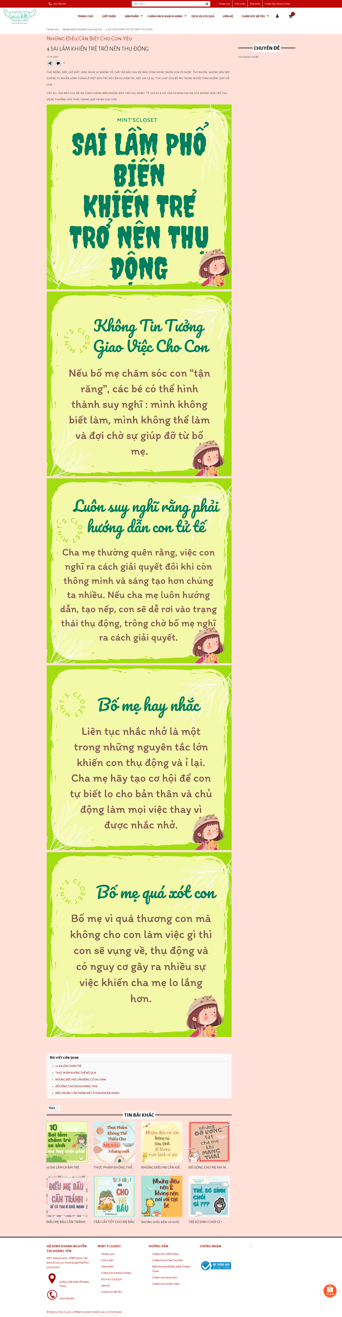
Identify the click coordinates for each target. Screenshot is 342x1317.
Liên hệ (105, 1285)
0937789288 (59, 3)
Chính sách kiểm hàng (166, 1283)
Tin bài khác (139, 1115)
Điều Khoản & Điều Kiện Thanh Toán (171, 1269)
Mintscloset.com (86, 1312)
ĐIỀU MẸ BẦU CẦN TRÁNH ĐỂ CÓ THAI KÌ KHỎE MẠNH (87, 1093)
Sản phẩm (255, 3)
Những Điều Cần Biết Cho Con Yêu (82, 29)
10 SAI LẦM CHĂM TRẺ (68, 1066)
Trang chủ (224, 3)
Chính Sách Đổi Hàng (165, 1254)
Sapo (119, 1312)
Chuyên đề (267, 48)
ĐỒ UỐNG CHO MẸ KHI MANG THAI (76, 1086)
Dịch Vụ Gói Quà (111, 1279)
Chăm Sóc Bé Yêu (111, 1291)
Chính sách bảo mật (164, 1277)
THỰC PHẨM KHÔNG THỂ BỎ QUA (75, 1072)
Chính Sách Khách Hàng (278, 3)
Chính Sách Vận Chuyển (167, 1260)
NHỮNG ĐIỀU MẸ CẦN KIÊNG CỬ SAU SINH (80, 1079)
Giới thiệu (240, 3)
